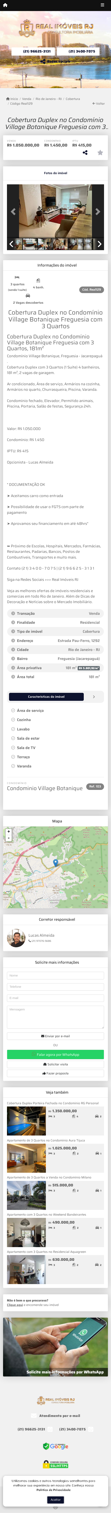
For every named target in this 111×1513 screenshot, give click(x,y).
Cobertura (73, 99)
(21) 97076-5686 (39, 941)
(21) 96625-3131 (37, 51)
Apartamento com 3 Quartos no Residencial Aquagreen (46, 1251)
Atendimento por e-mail (55, 1415)
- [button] (8, 838)
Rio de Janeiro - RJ (49, 99)
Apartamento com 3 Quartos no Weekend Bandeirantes (46, 1214)
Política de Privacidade (53, 1504)
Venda (26, 99)
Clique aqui (15, 1304)
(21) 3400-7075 (82, 51)
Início (12, 99)
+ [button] (8, 832)
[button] (14, 212)
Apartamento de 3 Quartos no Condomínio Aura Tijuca (46, 1140)
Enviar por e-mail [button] (55, 1036)
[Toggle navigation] (102, 5)
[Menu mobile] (5, 5)
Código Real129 (21, 103)
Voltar (99, 103)
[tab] (19, 173)
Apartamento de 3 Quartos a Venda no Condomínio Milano (49, 1177)
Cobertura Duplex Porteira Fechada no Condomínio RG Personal (53, 1103)
